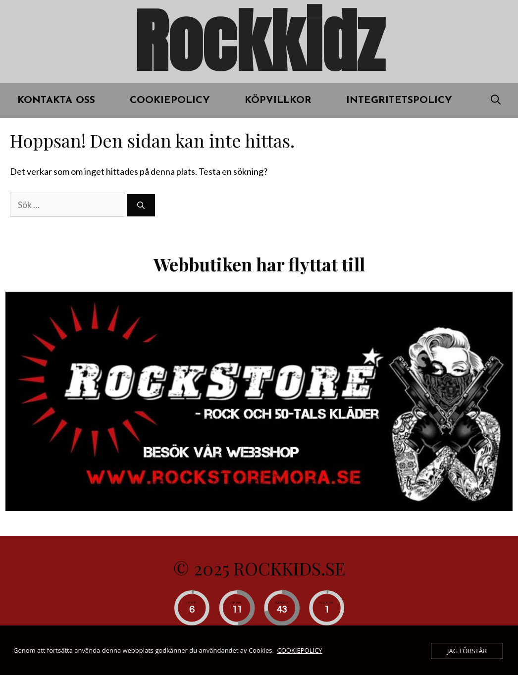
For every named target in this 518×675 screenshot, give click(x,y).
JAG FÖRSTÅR (467, 650)
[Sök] (141, 205)
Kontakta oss (56, 100)
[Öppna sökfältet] (495, 100)
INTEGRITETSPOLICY (399, 100)
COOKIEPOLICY (170, 100)
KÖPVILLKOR (278, 100)
